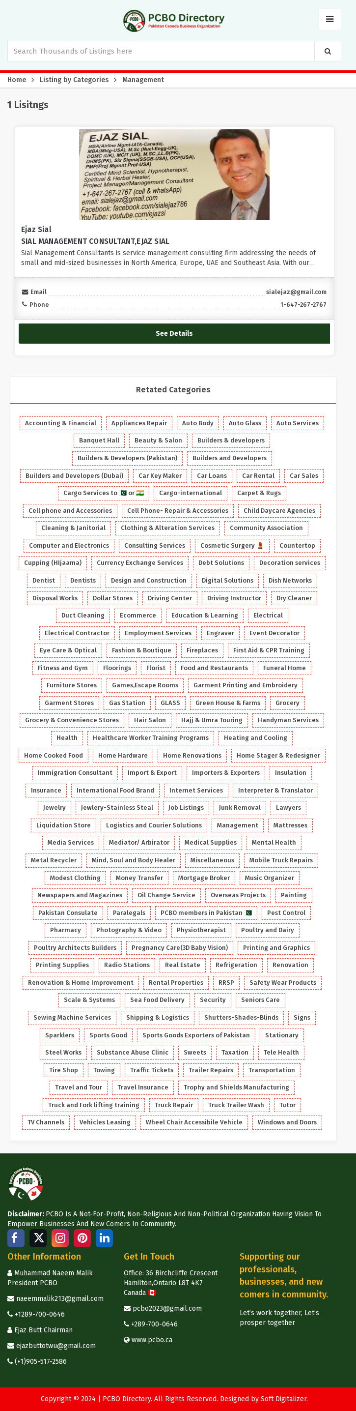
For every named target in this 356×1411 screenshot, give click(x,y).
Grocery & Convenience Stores (72, 720)
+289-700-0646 (151, 1324)
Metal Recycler (54, 860)
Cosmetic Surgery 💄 (232, 545)
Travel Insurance (142, 1087)
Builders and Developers (229, 458)
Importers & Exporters (226, 772)
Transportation (271, 1070)
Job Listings (186, 807)
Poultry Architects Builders (75, 947)
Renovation (290, 965)
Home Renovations (192, 755)
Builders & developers (231, 440)
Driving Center (170, 598)
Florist (155, 668)
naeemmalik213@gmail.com (55, 1298)
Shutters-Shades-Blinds (241, 1017)
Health (67, 737)
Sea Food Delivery (157, 999)
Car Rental (258, 475)
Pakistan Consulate (68, 912)
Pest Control (286, 912)
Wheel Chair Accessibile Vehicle (194, 1122)
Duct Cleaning (83, 615)
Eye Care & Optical (68, 650)
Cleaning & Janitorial (73, 527)
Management (143, 80)
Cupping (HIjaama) (53, 562)
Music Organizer (269, 878)
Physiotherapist (201, 930)
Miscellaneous (212, 860)
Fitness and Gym (63, 668)
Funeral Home (284, 668)
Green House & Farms (227, 702)
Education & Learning (204, 615)
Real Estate (182, 965)
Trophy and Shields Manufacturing (236, 1087)
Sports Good (108, 1035)
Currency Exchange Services (140, 562)
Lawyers (288, 807)
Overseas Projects (238, 895)
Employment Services (158, 633)
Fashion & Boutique (141, 650)
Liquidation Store (63, 825)
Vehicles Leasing (105, 1122)
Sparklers (59, 1035)
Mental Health (274, 842)
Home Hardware (123, 755)
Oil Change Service (166, 895)
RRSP (226, 982)
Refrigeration (236, 965)
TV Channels (45, 1122)
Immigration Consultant (75, 772)
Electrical (268, 615)
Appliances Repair (139, 423)
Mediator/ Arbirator (139, 842)
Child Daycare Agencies (279, 510)
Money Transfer (139, 878)
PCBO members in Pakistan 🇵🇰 (206, 912)
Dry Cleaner (294, 598)
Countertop (297, 545)
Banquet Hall (99, 440)
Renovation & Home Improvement (81, 982)
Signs (302, 1017)
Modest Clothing (75, 878)
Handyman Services (288, 720)
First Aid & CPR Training (268, 650)
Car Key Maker (160, 475)
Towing (104, 1070)
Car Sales (304, 475)
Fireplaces (202, 650)
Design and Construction (149, 580)
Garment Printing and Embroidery (245, 685)
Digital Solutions (227, 580)
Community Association (266, 527)
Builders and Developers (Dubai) (74, 475)
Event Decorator (274, 633)
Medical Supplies (211, 842)
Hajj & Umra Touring (212, 720)
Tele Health (281, 1052)
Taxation (234, 1052)
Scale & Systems (89, 999)
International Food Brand (115, 790)
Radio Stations (127, 965)
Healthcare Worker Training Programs (151, 737)
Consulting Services (154, 545)
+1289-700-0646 (36, 1314)
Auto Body (198, 423)
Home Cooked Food (53, 755)
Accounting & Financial (60, 423)
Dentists (83, 580)
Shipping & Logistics (157, 1017)
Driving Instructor (234, 598)
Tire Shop (63, 1070)
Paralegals (129, 912)
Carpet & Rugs (259, 493)
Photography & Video (129, 930)
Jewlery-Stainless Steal (117, 807)
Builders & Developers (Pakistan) (127, 458)
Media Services (71, 842)
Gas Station (127, 702)
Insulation (290, 772)
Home (16, 80)
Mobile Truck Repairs (281, 860)
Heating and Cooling (255, 737)
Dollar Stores (113, 598)
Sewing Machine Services (72, 1017)
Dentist (43, 580)
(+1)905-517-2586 (37, 1361)
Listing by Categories (74, 80)
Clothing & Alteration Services (168, 527)
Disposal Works (55, 598)
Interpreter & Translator (275, 790)
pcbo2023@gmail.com (163, 1308)
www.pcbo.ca (148, 1340)
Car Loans (212, 475)
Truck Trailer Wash (236, 1105)
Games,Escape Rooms (145, 685)
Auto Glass (245, 423)
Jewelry (54, 807)
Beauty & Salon (158, 440)
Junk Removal (240, 807)
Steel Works (63, 1052)
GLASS (170, 702)
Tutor (287, 1105)
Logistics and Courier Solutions (154, 825)
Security (213, 999)
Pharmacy (65, 930)
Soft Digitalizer (283, 1399)
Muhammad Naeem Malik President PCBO (50, 1278)
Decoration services (289, 562)
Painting (294, 895)
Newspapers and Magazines (79, 895)
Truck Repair (174, 1105)
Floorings (117, 668)
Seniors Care (260, 999)
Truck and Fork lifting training (93, 1105)
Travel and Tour (78, 1087)
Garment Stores (69, 702)
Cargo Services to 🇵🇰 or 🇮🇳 (103, 493)
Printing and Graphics (276, 947)
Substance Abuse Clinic (132, 1052)
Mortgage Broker (204, 878)
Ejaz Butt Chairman (40, 1330)
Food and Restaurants (214, 668)
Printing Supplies (62, 965)
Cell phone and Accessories (70, 510)
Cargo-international (190, 493)
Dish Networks (290, 580)
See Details (174, 333)
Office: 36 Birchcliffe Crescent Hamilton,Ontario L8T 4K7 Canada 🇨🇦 (171, 1283)
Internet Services (196, 790)
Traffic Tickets (151, 1070)
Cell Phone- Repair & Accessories (177, 510)
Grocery (287, 702)
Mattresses (290, 825)
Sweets (195, 1052)
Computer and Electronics (69, 545)
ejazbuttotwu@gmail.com (51, 1346)
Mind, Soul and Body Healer (133, 860)
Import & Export (152, 772)
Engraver (220, 633)
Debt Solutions (221, 562)
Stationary (282, 1035)
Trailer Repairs (211, 1070)
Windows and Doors (287, 1122)
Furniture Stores (72, 685)
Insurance (46, 790)
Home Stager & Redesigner (278, 755)
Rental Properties (176, 982)
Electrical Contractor (77, 633)
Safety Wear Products (282, 982)
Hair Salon (150, 720)
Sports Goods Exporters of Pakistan (196, 1035)
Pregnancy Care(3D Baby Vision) (180, 947)
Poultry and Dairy (267, 930)
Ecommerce (138, 615)
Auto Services (297, 423)
